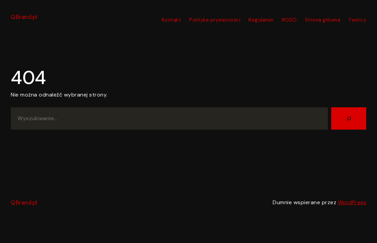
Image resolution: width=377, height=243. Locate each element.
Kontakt (171, 20)
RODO (289, 20)
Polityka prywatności (214, 20)
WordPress (352, 202)
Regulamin (261, 20)
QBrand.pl (24, 17)
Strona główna (323, 20)
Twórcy (357, 20)
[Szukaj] (348, 118)
